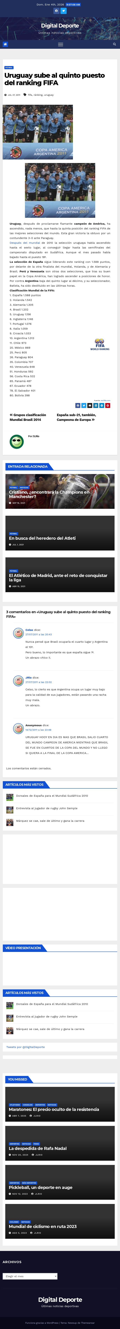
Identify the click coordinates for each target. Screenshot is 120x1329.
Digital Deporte (60, 25)
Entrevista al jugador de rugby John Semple (46, 808)
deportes (40, 1105)
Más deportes (29, 1183)
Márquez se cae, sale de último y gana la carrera (50, 820)
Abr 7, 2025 (19, 1116)
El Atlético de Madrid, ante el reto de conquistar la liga (58, 577)
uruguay (49, 94)
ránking (38, 94)
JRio (28, 677)
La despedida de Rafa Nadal (38, 1148)
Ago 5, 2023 (19, 1233)
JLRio (36, 436)
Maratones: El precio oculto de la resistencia (54, 1109)
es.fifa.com (105, 400)
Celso (29, 630)
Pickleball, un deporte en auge (40, 1187)
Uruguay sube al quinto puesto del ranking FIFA (54, 79)
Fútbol (8, 68)
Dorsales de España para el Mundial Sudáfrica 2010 (52, 795)
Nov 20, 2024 (20, 1155)
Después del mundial (26, 242)
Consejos (27, 1105)
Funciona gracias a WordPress (42, 1323)
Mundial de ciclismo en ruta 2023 (43, 1226)
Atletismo (15, 1105)
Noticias (24, 488)
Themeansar (88, 1323)
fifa (30, 94)
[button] (114, 44)
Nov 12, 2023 (20, 1194)
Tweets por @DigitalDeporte (25, 1047)
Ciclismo (14, 1222)
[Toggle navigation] (60, 44)
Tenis (36, 1144)
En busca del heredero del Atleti (42, 538)
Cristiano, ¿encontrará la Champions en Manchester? (49, 494)
